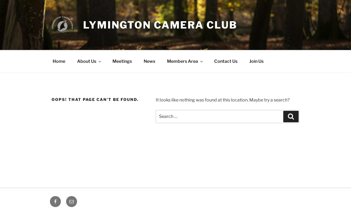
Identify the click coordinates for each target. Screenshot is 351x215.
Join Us (256, 61)
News (149, 61)
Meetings (122, 61)
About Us (89, 61)
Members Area (185, 61)
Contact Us (225, 61)
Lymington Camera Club (160, 25)
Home (59, 61)
